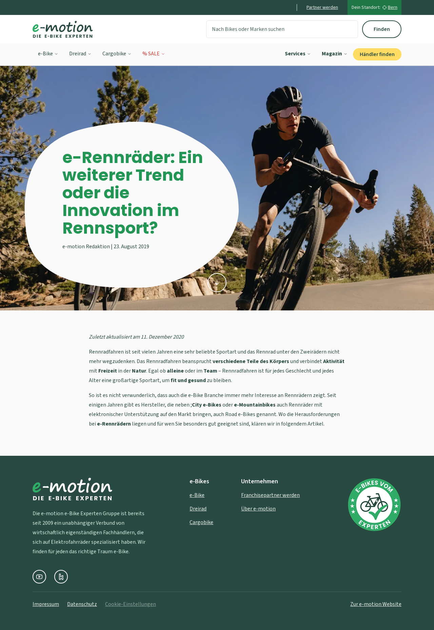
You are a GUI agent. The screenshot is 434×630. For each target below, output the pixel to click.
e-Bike (48, 53)
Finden (382, 29)
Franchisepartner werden (270, 495)
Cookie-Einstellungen (130, 604)
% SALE (153, 53)
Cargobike (117, 53)
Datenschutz (82, 604)
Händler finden (377, 54)
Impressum (46, 604)
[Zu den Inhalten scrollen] (217, 283)
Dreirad (80, 53)
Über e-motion (258, 508)
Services (298, 53)
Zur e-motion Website (375, 604)
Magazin (335, 53)
